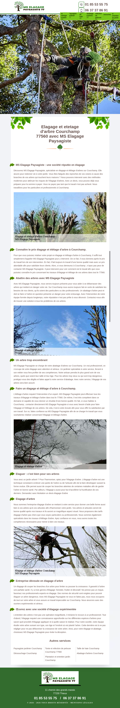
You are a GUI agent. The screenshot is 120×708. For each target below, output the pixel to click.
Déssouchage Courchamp (25, 653)
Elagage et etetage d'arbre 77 (64, 15)
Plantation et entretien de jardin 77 (115, 16)
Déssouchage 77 (107, 16)
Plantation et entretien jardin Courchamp (57, 658)
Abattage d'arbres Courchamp (90, 653)
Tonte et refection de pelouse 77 (98, 15)
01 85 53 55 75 (96, 4)
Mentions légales (81, 703)
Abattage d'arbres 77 (90, 15)
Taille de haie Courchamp (88, 648)
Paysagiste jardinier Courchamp (28, 648)
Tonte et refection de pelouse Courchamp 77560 (58, 650)
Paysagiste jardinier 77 (73, 15)
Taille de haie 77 (81, 15)
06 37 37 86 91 (96, 10)
